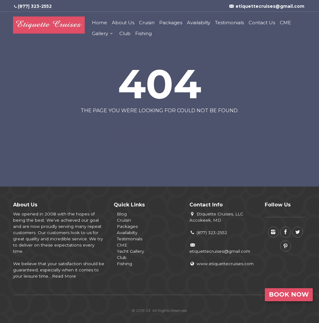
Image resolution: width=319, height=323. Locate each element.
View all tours (184, 125)
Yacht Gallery (130, 251)
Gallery (100, 33)
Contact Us (262, 22)
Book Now (289, 294)
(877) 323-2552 (208, 232)
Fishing (143, 33)
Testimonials (229, 22)
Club (125, 33)
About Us (123, 22)
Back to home (133, 125)
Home (99, 22)
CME (285, 22)
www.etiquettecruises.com (221, 263)
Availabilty (198, 22)
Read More (64, 276)
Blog (122, 213)
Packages (170, 22)
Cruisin (147, 22)
